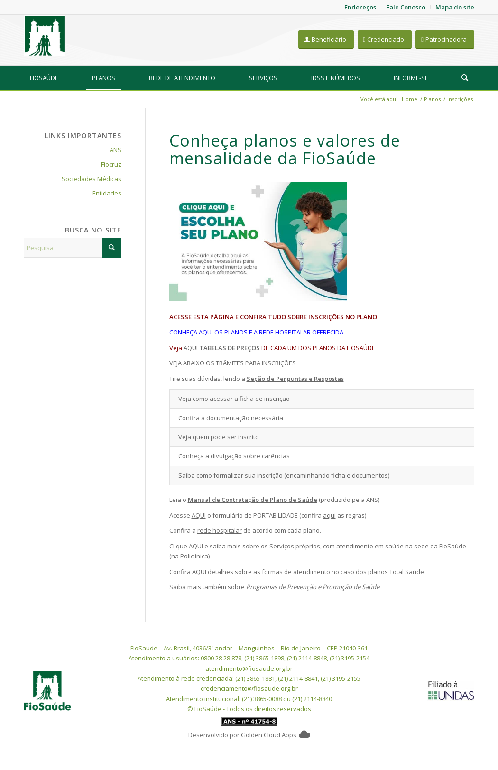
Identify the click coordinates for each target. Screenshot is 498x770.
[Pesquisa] (464, 78)
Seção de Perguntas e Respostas (295, 378)
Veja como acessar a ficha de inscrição (234, 398)
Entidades (106, 193)
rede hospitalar (219, 530)
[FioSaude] (44, 35)
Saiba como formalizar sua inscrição (230, 475)
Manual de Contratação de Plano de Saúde (252, 499)
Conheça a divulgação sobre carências (234, 456)
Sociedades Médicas (91, 179)
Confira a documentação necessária (230, 418)
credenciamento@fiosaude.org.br (249, 688)
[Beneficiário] (326, 39)
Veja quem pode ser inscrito (218, 437)
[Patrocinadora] (444, 39)
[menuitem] (44, 78)
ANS (115, 150)
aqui (329, 515)
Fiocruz (111, 164)
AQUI (206, 332)
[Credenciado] (385, 39)
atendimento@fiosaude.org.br (249, 668)
